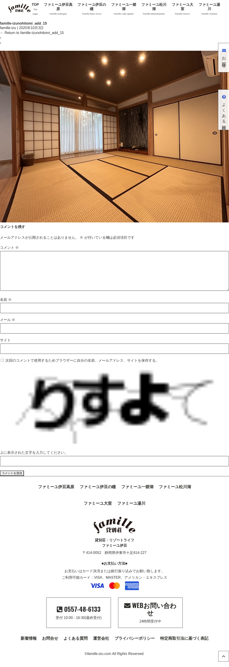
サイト (5, 347)
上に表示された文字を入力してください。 (34, 460)
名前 (6, 307)
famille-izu (8, 28)
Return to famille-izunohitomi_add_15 (32, 33)
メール (7, 327)
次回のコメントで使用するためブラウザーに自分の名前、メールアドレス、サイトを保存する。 (82, 367)
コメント (9, 247)
